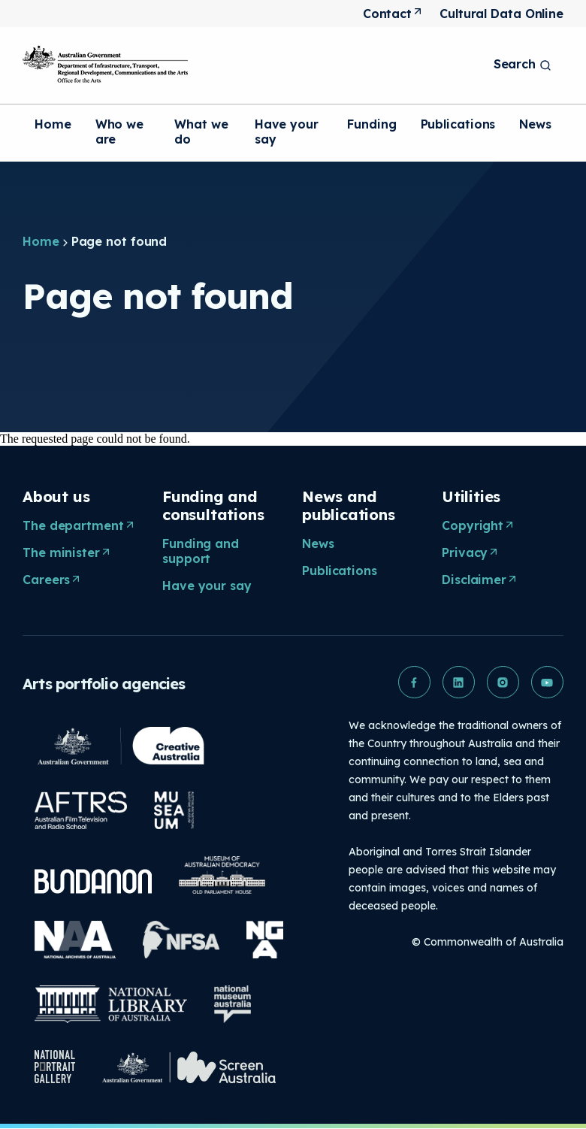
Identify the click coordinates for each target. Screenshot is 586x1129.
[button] (411, 682)
